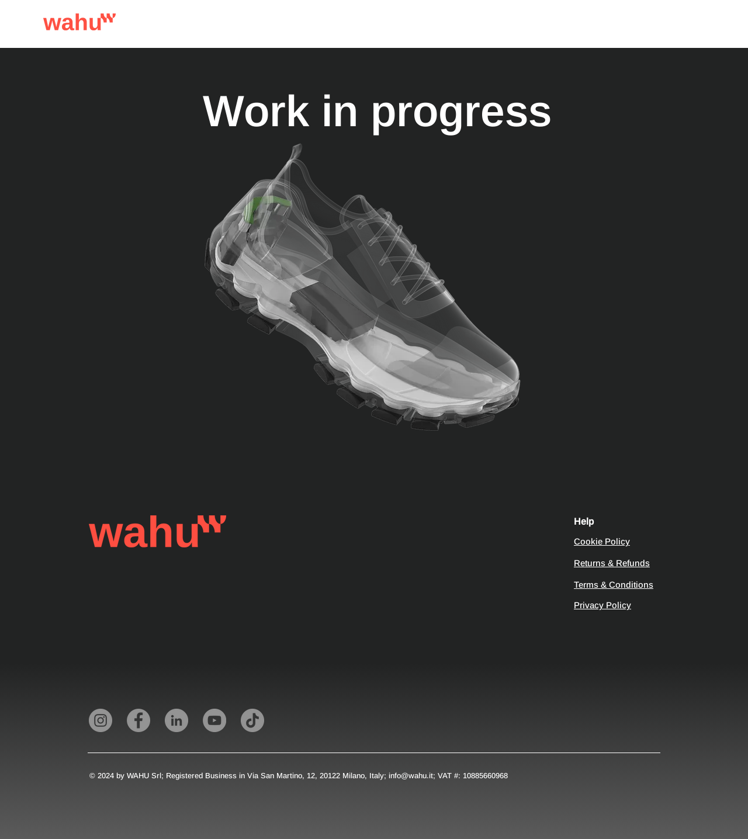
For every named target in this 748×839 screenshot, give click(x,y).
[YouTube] (214, 720)
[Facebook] (138, 720)
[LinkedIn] (176, 720)
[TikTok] (252, 720)
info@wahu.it (411, 775)
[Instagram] (100, 720)
